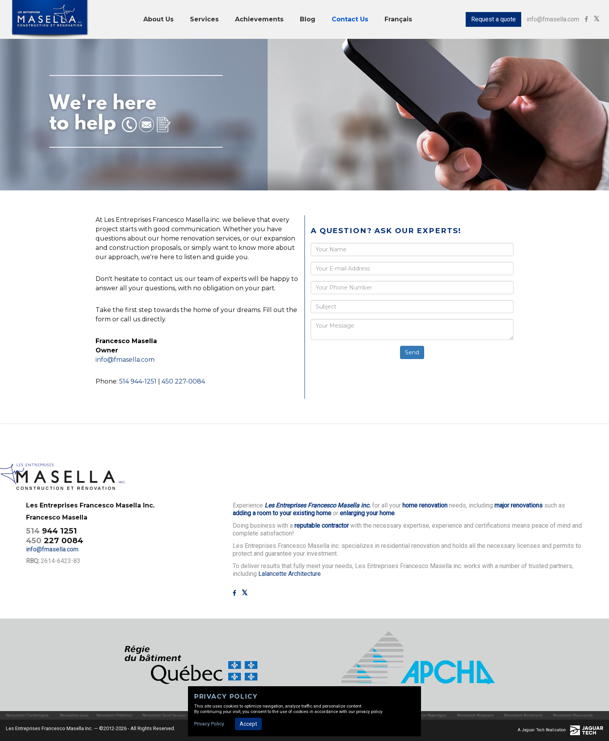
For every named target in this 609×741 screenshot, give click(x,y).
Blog (307, 19)
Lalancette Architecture (289, 573)
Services (204, 19)
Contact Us (350, 19)
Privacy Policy (209, 724)
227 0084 (54, 540)
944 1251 (51, 530)
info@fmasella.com (553, 19)
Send (412, 352)
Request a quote (493, 19)
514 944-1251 (138, 381)
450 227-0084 (183, 381)
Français (398, 19)
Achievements (259, 19)
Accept (248, 724)
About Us (158, 19)
